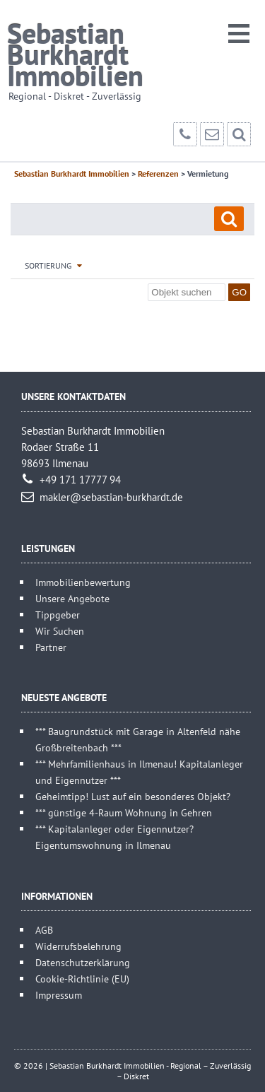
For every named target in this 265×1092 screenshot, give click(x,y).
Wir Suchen (59, 631)
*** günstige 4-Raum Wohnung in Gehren (123, 812)
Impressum (58, 995)
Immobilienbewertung (83, 582)
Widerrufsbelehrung (78, 946)
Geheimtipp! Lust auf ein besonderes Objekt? (132, 796)
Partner (50, 647)
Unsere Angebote (72, 598)
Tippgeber (57, 614)
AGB (44, 930)
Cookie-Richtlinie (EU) (82, 978)
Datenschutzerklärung (82, 962)
